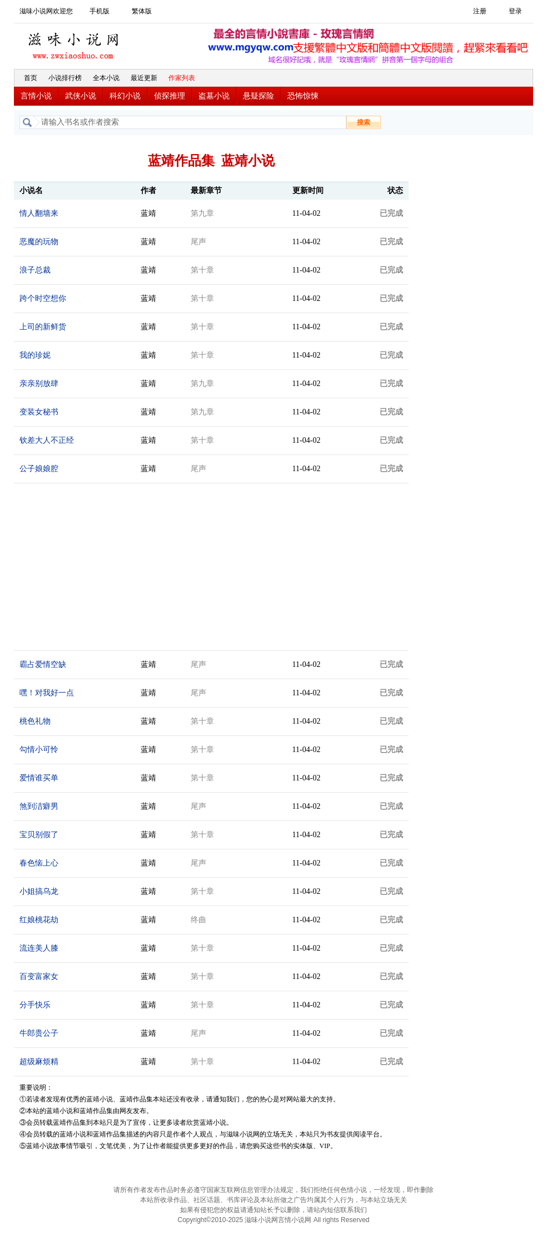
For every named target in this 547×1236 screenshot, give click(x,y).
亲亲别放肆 (38, 383)
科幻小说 (125, 96)
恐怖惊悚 (303, 96)
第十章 (202, 270)
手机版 (99, 11)
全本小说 (106, 78)
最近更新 (144, 78)
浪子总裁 (35, 270)
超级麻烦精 (38, 1061)
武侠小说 (80, 96)
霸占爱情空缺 (42, 664)
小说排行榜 (65, 78)
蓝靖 (148, 213)
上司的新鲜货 (42, 327)
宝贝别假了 (38, 834)
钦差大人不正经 (46, 440)
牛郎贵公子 (38, 1033)
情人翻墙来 (38, 213)
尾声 (198, 242)
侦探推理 (169, 96)
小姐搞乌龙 (38, 891)
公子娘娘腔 (38, 468)
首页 (30, 78)
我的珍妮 (35, 355)
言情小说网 (294, 1220)
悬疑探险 (258, 96)
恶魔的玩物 (38, 242)
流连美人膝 (38, 948)
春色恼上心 (38, 863)
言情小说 (36, 96)
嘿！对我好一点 (46, 693)
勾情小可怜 (38, 749)
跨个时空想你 (42, 298)
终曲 (198, 920)
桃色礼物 (35, 721)
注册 (479, 11)
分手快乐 (35, 1005)
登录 (515, 11)
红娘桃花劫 (38, 920)
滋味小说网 (75, 42)
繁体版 (142, 11)
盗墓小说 (214, 96)
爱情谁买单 (38, 778)
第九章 (202, 213)
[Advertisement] (473, 307)
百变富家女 (38, 976)
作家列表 (181, 78)
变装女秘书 (38, 412)
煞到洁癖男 (38, 806)
